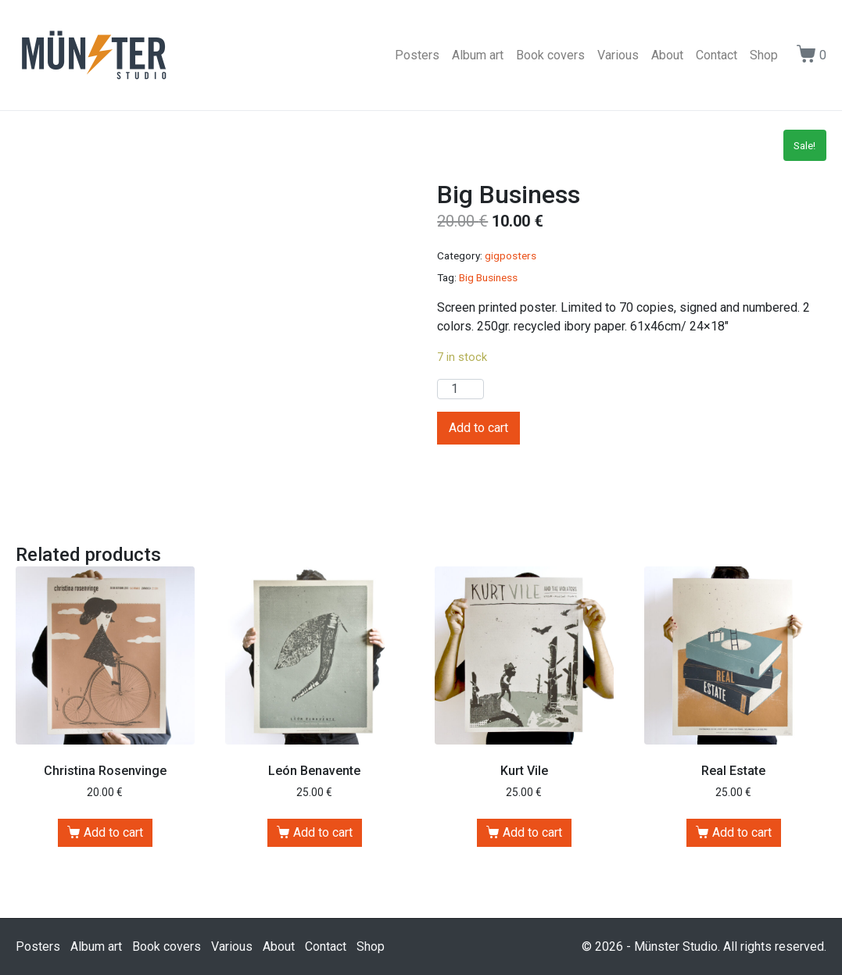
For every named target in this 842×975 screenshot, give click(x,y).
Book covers (550, 55)
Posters (417, 55)
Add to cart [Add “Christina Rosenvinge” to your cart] (113, 832)
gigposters (510, 255)
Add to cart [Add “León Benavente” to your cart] (323, 832)
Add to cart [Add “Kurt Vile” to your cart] (532, 832)
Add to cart (478, 427)
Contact (716, 55)
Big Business (488, 277)
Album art (477, 55)
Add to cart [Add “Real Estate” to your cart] (742, 832)
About (667, 55)
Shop (764, 55)
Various (618, 55)
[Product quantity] (460, 389)
